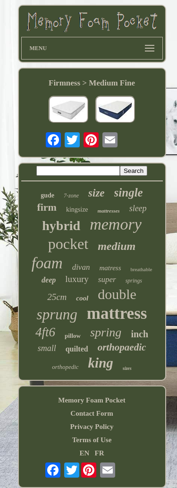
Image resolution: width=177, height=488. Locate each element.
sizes (127, 368)
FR (99, 453)
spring (105, 332)
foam (47, 263)
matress (110, 268)
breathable (141, 269)
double (117, 294)
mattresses (109, 211)
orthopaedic (122, 347)
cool (82, 298)
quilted (77, 349)
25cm (57, 297)
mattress (117, 313)
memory (116, 224)
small (47, 348)
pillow (73, 335)
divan (81, 267)
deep (49, 280)
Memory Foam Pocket (91, 400)
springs (134, 280)
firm (47, 207)
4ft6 (45, 332)
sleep (138, 208)
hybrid (61, 225)
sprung (57, 314)
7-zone (71, 195)
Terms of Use (92, 440)
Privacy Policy (91, 426)
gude (47, 195)
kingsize (77, 209)
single (128, 192)
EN (84, 453)
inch (139, 334)
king (100, 362)
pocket (68, 243)
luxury (77, 279)
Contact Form (91, 413)
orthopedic (65, 366)
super (107, 279)
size (96, 193)
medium (116, 246)
